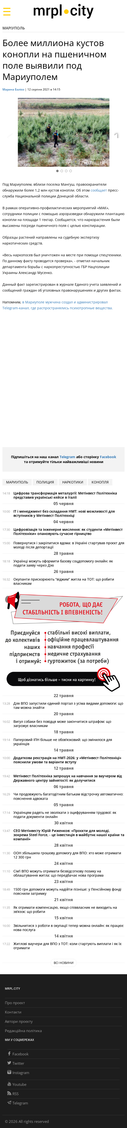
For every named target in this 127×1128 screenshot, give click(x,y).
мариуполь (17, 482)
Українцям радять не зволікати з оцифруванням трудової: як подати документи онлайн (64, 814)
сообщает (99, 190)
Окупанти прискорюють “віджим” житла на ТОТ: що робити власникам (63, 581)
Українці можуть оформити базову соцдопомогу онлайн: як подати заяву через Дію (63, 563)
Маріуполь (13, 28)
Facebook (108, 456)
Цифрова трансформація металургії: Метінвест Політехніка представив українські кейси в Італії (65, 495)
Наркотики (72, 482)
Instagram (18, 1072)
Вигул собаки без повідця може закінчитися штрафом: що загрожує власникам (62, 723)
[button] (119, 133)
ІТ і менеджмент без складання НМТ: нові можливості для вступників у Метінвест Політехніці (64, 513)
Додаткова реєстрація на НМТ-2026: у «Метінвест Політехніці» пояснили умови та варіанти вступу (67, 760)
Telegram (67, 456)
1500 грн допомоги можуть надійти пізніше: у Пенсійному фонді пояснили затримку (67, 891)
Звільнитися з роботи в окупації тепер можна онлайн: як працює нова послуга (68, 927)
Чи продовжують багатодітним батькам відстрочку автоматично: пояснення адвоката (68, 796)
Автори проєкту (19, 1021)
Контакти (13, 1012)
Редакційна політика (23, 1030)
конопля (100, 482)
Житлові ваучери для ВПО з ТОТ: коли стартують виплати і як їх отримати (67, 946)
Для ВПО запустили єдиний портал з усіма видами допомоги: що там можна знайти (68, 705)
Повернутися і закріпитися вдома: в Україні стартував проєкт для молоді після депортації (68, 545)
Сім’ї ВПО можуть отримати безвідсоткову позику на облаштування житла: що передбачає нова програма (58, 873)
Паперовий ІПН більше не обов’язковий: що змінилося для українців (62, 742)
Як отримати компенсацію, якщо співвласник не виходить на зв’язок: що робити (65, 909)
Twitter (15, 1063)
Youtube (16, 1084)
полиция (45, 482)
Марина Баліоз (13, 89)
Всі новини (64, 962)
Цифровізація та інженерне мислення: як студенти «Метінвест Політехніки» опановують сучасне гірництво (68, 531)
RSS (13, 1093)
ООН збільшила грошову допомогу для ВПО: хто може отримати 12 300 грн (67, 855)
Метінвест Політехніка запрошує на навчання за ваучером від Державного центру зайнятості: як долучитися (67, 778)
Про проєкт (15, 1002)
